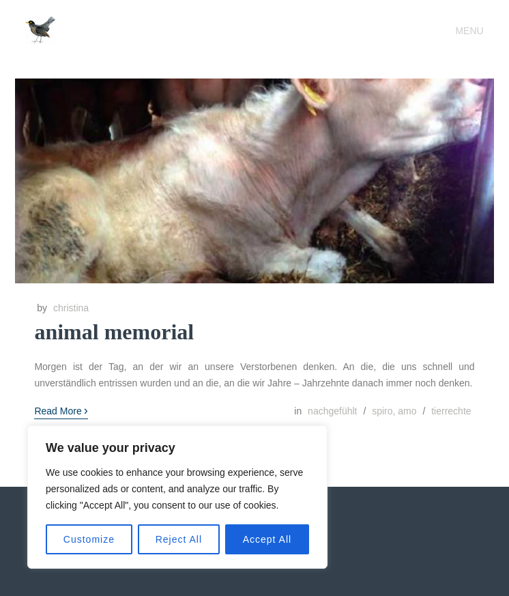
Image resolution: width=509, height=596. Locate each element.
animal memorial (114, 332)
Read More (60, 410)
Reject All (179, 539)
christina (71, 307)
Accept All (267, 539)
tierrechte (451, 411)
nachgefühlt (332, 411)
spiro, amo (394, 411)
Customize (89, 539)
